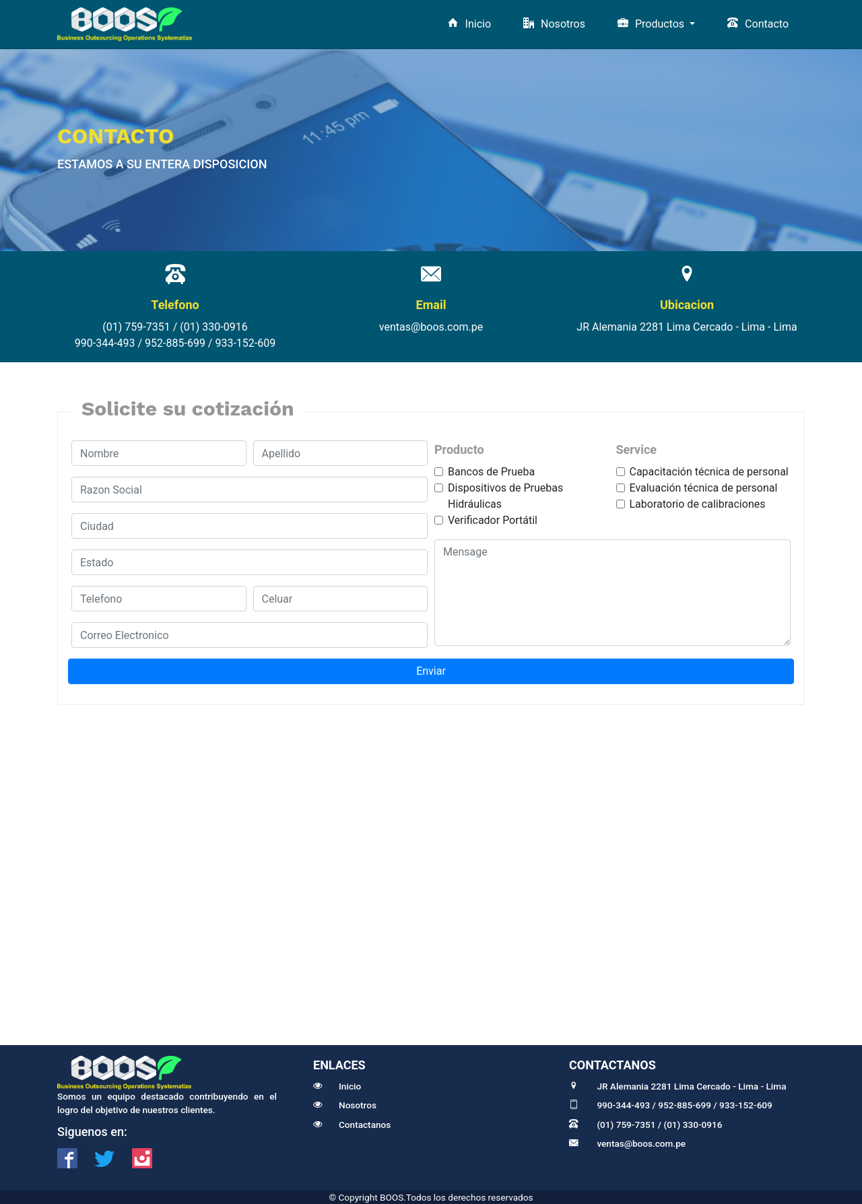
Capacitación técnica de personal (709, 471)
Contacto (758, 24)
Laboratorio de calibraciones (698, 504)
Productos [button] (652, 24)
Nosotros (554, 24)
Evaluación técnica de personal (704, 487)
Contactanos (352, 1124)
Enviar (431, 671)
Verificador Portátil (492, 520)
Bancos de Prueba (491, 471)
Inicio (469, 24)
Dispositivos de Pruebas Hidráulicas (505, 495)
